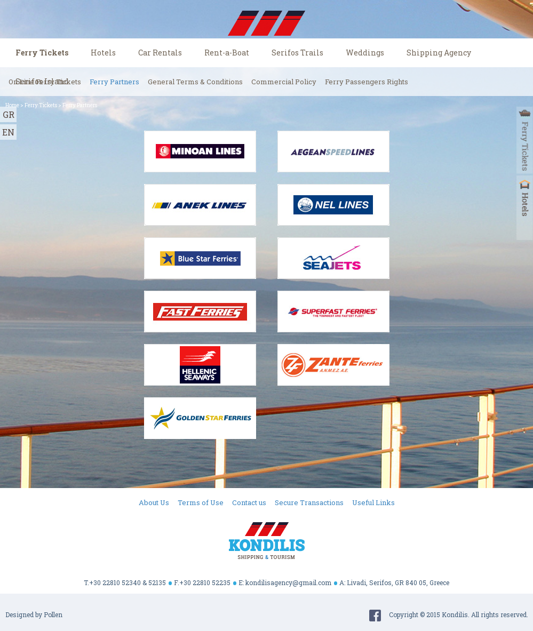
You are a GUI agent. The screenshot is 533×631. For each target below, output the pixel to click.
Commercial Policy (283, 81)
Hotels (103, 52)
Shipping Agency (439, 52)
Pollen (53, 614)
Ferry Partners (114, 81)
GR (8, 114)
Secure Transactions (309, 502)
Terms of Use (201, 502)
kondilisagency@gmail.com (288, 582)
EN (8, 132)
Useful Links (373, 502)
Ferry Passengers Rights (366, 81)
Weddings (365, 52)
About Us (154, 502)
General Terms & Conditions (195, 81)
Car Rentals (160, 52)
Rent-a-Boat (226, 52)
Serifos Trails (297, 52)
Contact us (249, 502)
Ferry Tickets (41, 52)
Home (12, 105)
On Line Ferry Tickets (45, 81)
